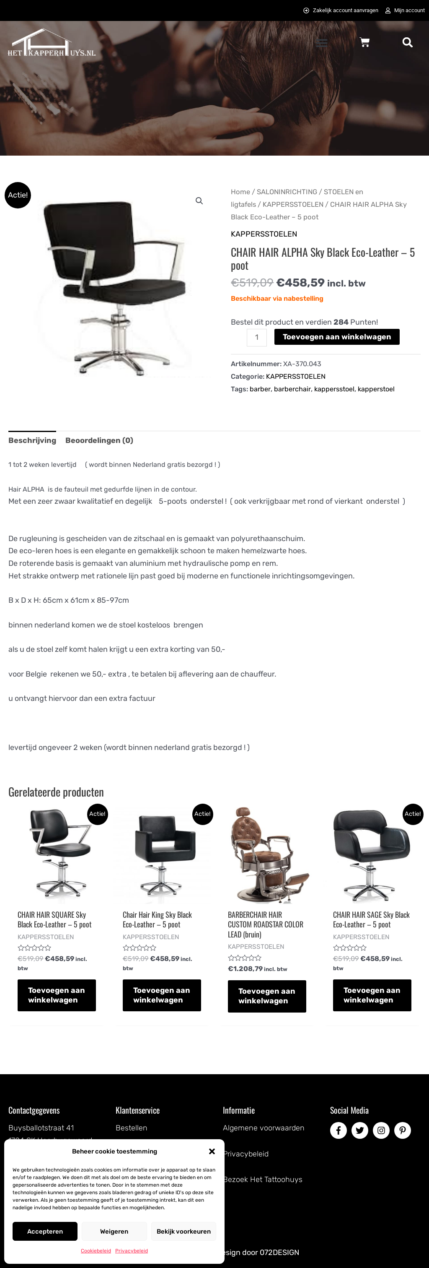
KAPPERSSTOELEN (293, 204)
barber (260, 389)
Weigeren (114, 1231)
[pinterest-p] (403, 1130)
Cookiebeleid (96, 1251)
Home (240, 192)
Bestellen (131, 1128)
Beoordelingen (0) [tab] (99, 440)
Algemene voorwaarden (264, 1128)
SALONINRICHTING (287, 192)
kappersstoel (334, 389)
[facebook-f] (339, 1130)
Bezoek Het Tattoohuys (262, 1179)
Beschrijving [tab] (32, 440)
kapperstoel (376, 389)
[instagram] (382, 1130)
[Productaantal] (256, 337)
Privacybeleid (131, 1251)
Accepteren (45, 1231)
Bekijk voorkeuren (184, 1231)
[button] (212, 1151)
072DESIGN (279, 1252)
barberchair (292, 389)
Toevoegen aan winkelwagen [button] (56, 995)
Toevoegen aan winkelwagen (337, 336)
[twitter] (361, 1130)
